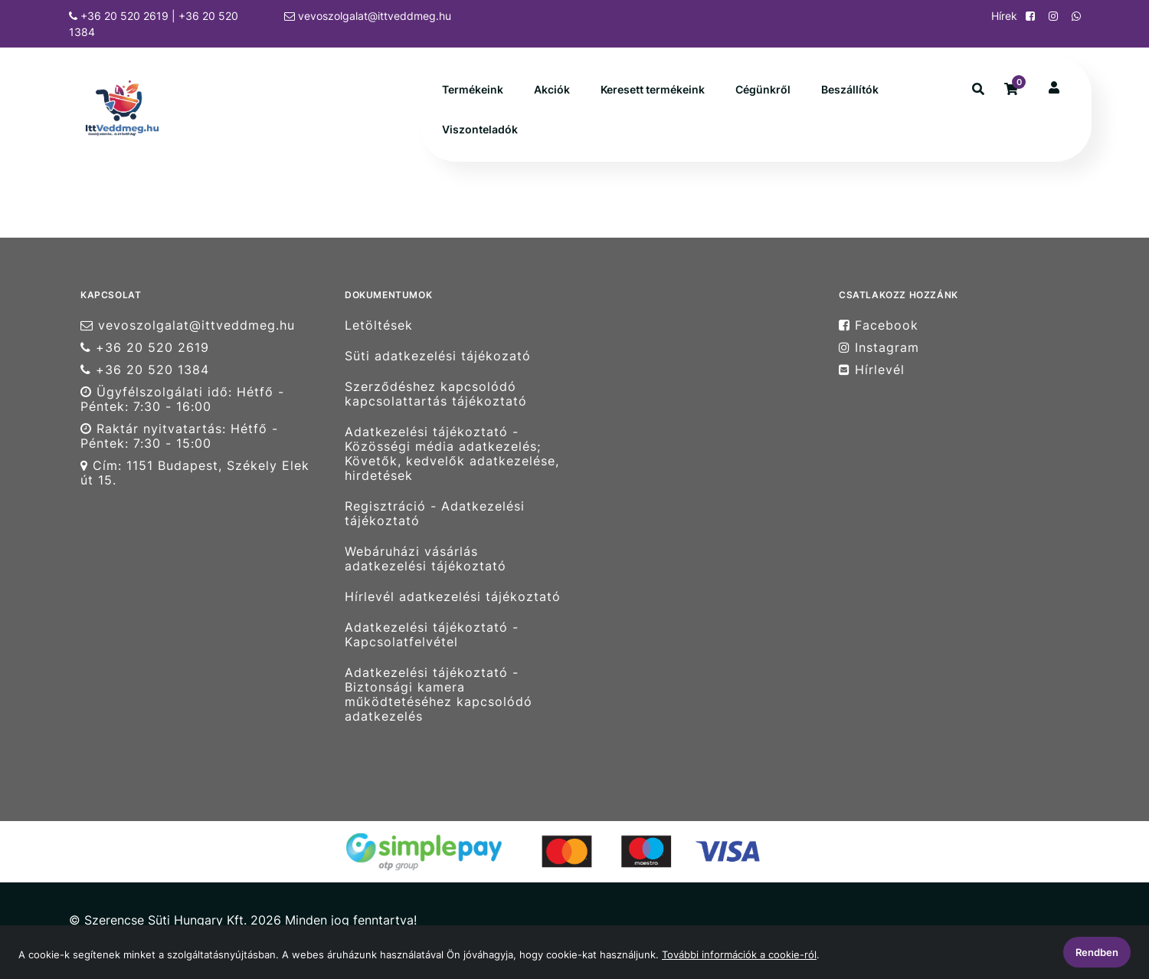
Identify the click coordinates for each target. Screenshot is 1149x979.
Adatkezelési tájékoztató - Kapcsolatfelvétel (432, 634)
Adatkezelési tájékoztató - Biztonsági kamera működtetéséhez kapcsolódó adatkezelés (438, 694)
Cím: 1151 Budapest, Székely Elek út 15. (194, 473)
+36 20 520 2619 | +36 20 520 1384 (153, 23)
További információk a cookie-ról (739, 954)
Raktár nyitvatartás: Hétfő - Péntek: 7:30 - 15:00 (179, 436)
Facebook (878, 325)
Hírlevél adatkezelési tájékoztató (453, 597)
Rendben (1096, 952)
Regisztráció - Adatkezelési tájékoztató (435, 513)
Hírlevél (872, 370)
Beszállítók (850, 89)
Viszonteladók (480, 129)
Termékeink (472, 89)
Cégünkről (763, 89)
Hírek (1002, 15)
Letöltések (379, 325)
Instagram (879, 347)
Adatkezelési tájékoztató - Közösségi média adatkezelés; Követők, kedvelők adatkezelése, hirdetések (452, 454)
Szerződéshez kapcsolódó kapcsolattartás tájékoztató (436, 394)
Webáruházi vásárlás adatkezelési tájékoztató (425, 558)
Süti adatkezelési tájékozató (438, 356)
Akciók (552, 89)
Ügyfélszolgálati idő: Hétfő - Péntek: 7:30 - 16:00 (182, 399)
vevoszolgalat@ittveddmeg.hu (367, 15)
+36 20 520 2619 (144, 347)
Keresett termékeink (653, 89)
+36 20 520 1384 (144, 370)
